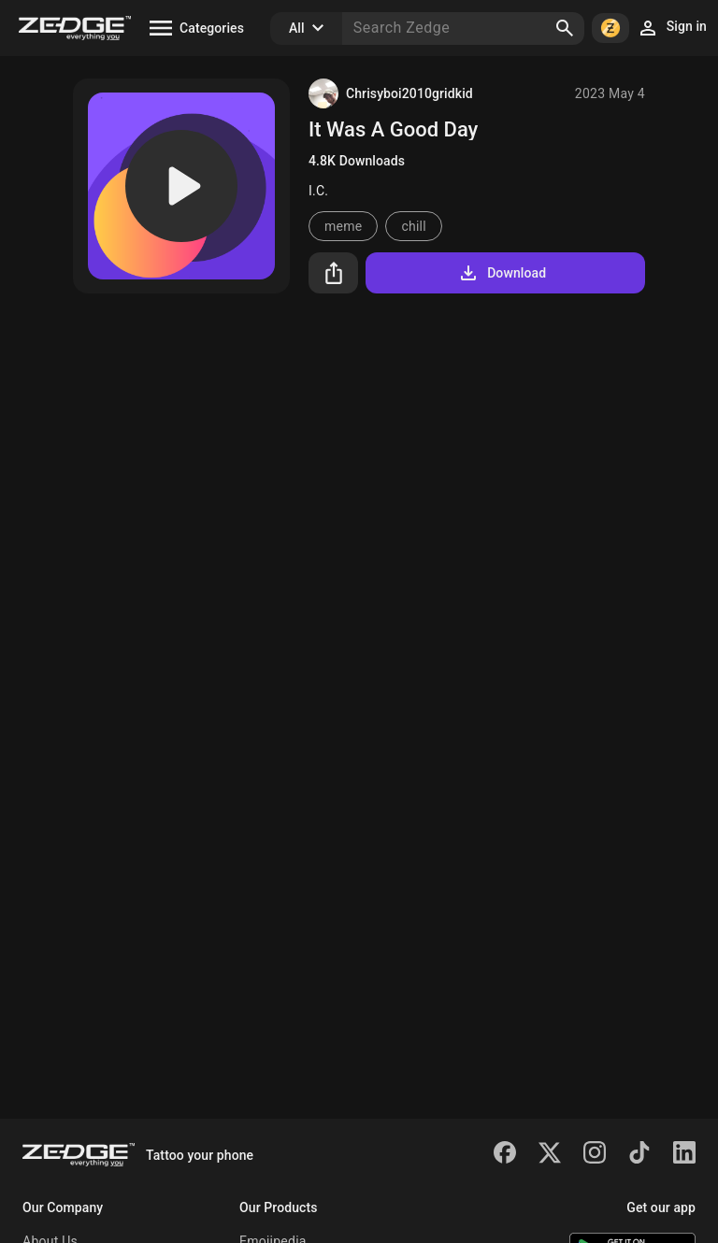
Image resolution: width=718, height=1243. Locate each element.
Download (501, 273)
